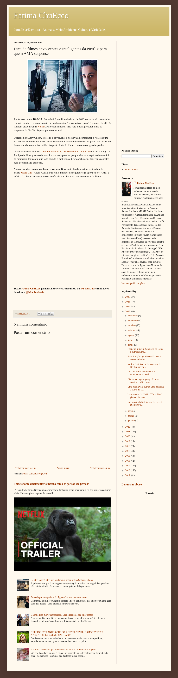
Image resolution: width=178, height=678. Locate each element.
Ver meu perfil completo (133, 283)
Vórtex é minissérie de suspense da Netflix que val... (144, 365)
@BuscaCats (87, 288)
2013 (128, 470)
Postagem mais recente (25, 468)
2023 (128, 311)
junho (131, 345)
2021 (128, 431)
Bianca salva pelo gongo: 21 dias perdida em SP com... (143, 380)
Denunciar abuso (132, 484)
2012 (128, 475)
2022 (128, 426)
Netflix (41, 126)
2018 (128, 446)
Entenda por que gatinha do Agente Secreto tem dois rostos (59, 597)
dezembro (133, 315)
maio (131, 411)
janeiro (131, 420)
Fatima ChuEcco (41, 15)
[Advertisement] (62, 437)
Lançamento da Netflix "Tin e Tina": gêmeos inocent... (145, 396)
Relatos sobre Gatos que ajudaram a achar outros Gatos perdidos (62, 580)
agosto (131, 335)
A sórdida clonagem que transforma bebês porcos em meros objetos (63, 649)
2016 (128, 456)
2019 (128, 441)
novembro (133, 320)
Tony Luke (85, 151)
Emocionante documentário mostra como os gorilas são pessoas (51, 483)
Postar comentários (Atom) (35, 473)
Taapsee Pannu (70, 151)
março (131, 415)
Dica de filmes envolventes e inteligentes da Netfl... (141, 373)
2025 (128, 301)
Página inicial (63, 468)
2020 (128, 436)
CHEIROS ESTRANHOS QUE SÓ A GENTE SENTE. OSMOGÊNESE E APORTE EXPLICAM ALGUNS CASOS (67, 633)
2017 (128, 451)
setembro (132, 330)
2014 (128, 465)
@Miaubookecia (35, 292)
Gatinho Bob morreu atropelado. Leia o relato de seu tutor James (62, 615)
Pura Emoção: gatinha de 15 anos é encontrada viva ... (144, 358)
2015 (128, 461)
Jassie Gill (26, 172)
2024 (128, 306)
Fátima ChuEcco (30, 288)
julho (131, 340)
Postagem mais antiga (100, 468)
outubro (132, 325)
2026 (128, 297)
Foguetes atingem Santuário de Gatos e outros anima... (145, 350)
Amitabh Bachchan (51, 151)
